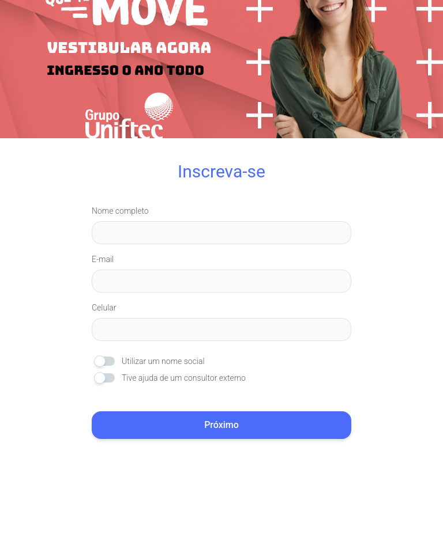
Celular (104, 307)
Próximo (221, 424)
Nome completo (120, 210)
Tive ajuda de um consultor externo (184, 377)
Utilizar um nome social (163, 361)
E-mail (103, 259)
